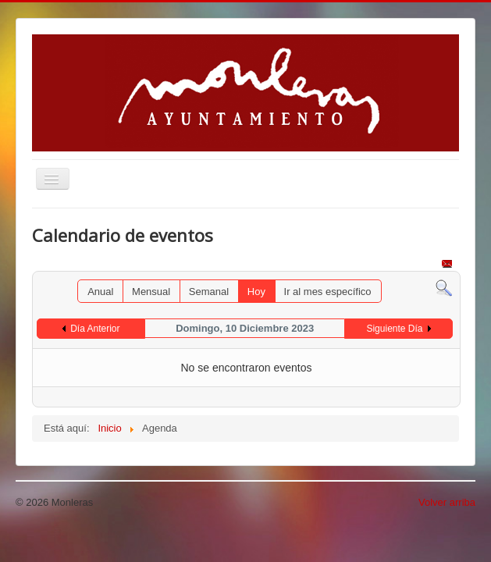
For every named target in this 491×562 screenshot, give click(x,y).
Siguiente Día (394, 328)
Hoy (256, 291)
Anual (100, 291)
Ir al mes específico (328, 291)
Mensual (151, 291)
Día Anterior (94, 328)
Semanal (209, 291)
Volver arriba (446, 502)
